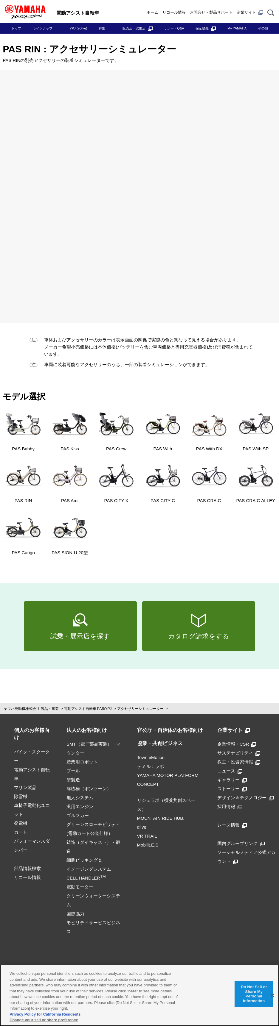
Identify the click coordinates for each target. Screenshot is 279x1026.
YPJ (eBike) (78, 28)
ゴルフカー (77, 815)
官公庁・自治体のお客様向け (170, 730)
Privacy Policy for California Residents (45, 1014)
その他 (263, 28)
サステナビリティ (238, 752)
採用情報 (229, 806)
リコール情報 (174, 12)
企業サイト (250, 12)
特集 (102, 28)
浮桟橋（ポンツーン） (88, 788)
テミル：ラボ (150, 766)
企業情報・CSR (236, 744)
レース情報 (232, 824)
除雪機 (20, 796)
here (132, 991)
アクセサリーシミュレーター (140, 709)
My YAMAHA (237, 28)
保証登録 (206, 28)
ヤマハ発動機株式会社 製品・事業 (31, 709)
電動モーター (79, 886)
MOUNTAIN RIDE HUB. (161, 818)
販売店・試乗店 (138, 28)
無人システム (79, 797)
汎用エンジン (79, 806)
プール (73, 770)
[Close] (272, 995)
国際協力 (75, 913)
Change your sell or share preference (44, 1020)
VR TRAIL (147, 835)
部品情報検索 (27, 868)
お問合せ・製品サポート (211, 12)
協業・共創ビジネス (160, 743)
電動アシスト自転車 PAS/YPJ (88, 709)
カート (20, 832)
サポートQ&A (174, 28)
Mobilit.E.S (148, 844)
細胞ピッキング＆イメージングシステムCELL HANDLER (88, 869)
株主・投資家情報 (238, 761)
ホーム (152, 12)
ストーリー (232, 788)
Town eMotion (151, 757)
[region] (139, 995)
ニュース (229, 770)
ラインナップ (42, 28)
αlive (141, 827)
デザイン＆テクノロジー (245, 797)
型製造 (73, 779)
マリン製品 (25, 787)
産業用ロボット (82, 761)
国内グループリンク (241, 843)
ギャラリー (232, 779)
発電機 (20, 823)
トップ (16, 28)
